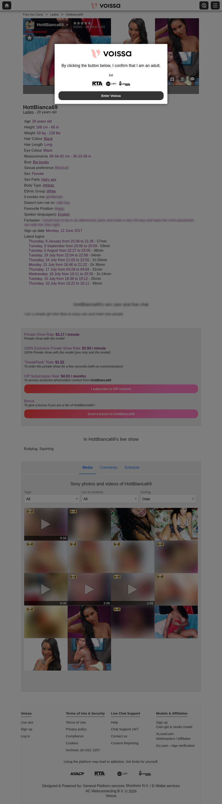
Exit (111, 75)
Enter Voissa (111, 96)
